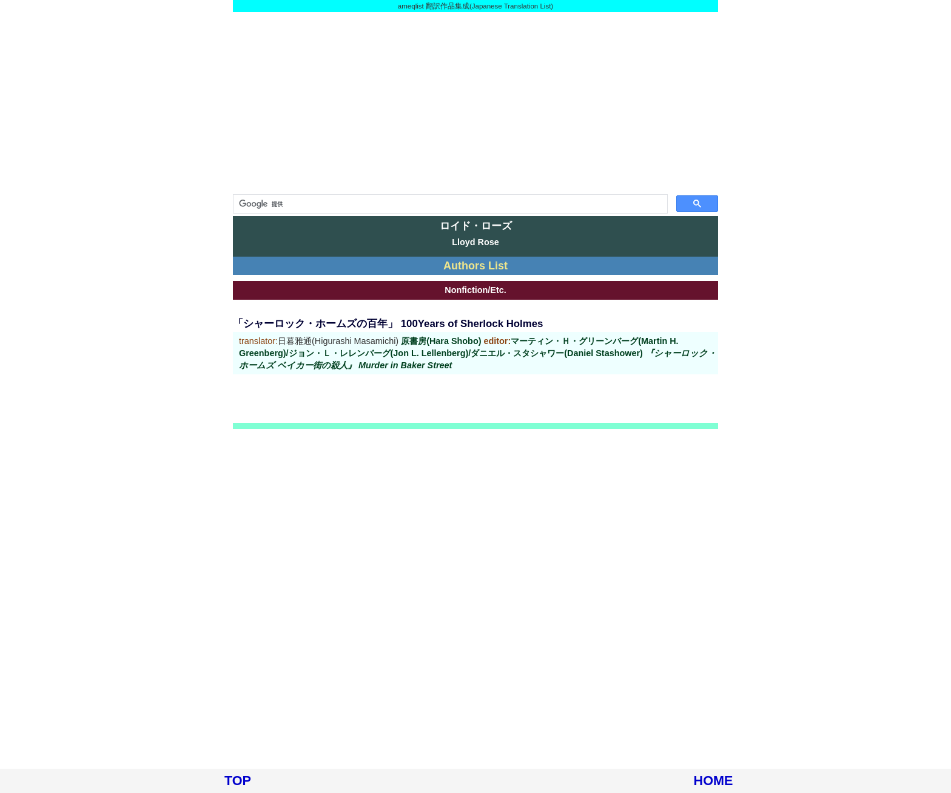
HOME (713, 780)
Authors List (475, 266)
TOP (237, 780)
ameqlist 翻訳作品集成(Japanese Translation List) (475, 6)
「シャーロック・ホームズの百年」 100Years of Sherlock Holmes (388, 323)
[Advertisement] (475, 103)
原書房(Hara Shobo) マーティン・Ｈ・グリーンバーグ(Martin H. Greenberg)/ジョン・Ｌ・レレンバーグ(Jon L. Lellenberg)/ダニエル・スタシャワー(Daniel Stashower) (477, 353)
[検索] (449, 203)
